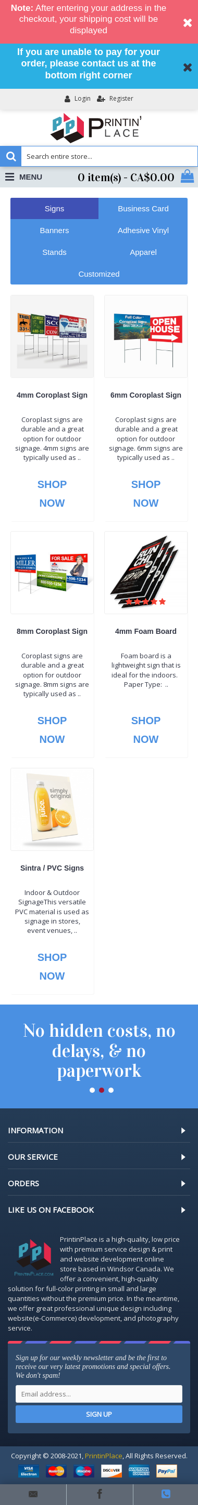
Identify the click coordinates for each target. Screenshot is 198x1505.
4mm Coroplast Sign (52, 395)
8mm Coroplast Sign (52, 631)
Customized (98, 273)
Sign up (99, 1414)
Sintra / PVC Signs (52, 867)
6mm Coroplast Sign (145, 395)
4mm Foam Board (145, 631)
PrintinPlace (103, 1455)
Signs (55, 208)
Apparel (143, 252)
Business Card (143, 208)
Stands (54, 252)
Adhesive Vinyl (143, 230)
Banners (54, 230)
